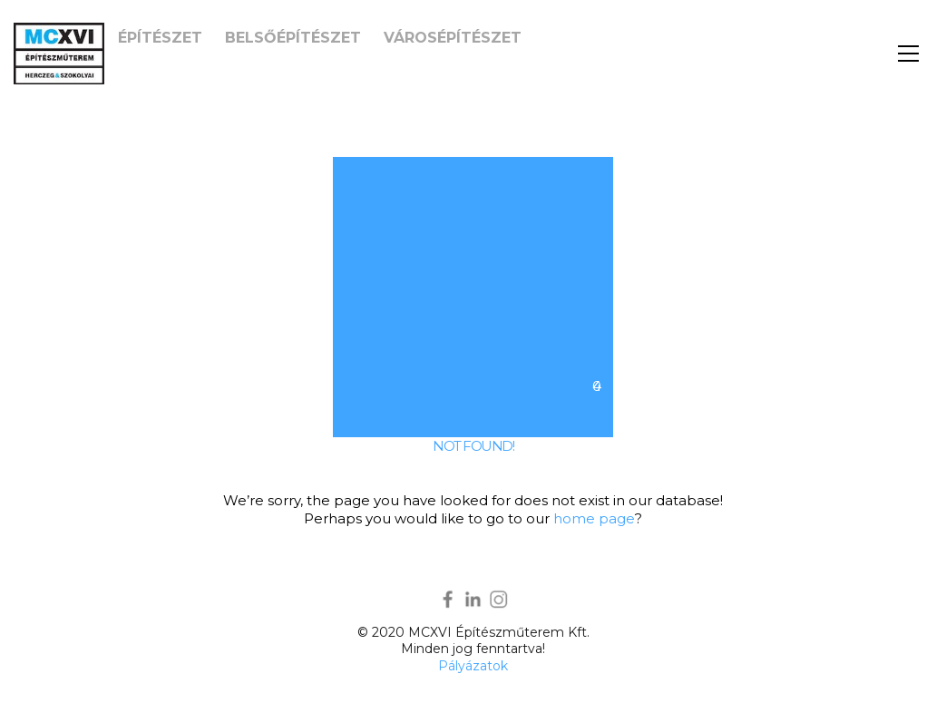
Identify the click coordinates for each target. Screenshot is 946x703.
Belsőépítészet (293, 37)
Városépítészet (453, 37)
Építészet (160, 37)
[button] (908, 53)
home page (594, 518)
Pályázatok (473, 666)
